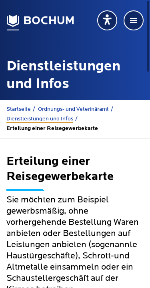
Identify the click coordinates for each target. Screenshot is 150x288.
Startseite (18, 109)
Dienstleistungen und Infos (39, 118)
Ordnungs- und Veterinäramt (73, 109)
